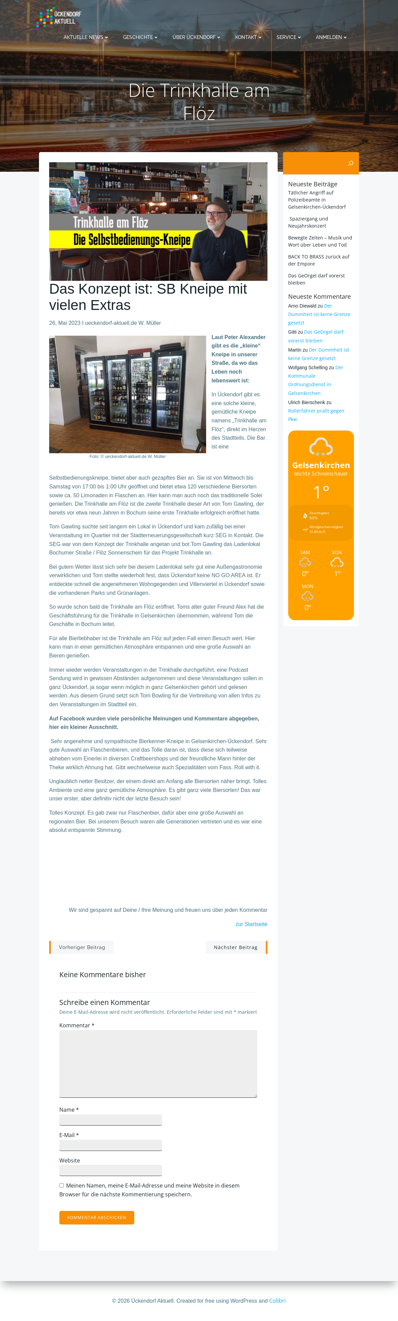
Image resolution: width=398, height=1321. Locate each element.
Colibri (277, 1300)
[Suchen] (351, 163)
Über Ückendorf (197, 37)
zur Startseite (251, 924)
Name (69, 1109)
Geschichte (141, 37)
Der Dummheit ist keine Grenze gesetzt (319, 314)
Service (289, 37)
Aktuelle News (87, 37)
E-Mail (69, 1135)
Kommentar (77, 1025)
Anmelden (332, 37)
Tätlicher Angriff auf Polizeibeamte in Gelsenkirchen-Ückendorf (317, 199)
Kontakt (249, 37)
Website (69, 1160)
